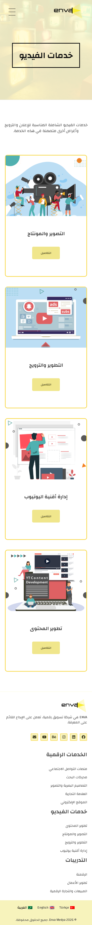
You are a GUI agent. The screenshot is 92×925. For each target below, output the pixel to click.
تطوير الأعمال (77, 883)
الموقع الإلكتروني (74, 802)
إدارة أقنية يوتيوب (73, 851)
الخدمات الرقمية (66, 754)
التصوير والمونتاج (74, 834)
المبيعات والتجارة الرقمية (68, 891)
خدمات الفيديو (69, 811)
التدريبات (76, 860)
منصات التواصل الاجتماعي (68, 769)
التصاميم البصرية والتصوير (69, 785)
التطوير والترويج (76, 842)
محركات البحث (76, 777)
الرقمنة (81, 874)
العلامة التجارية (76, 794)
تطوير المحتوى (76, 826)
